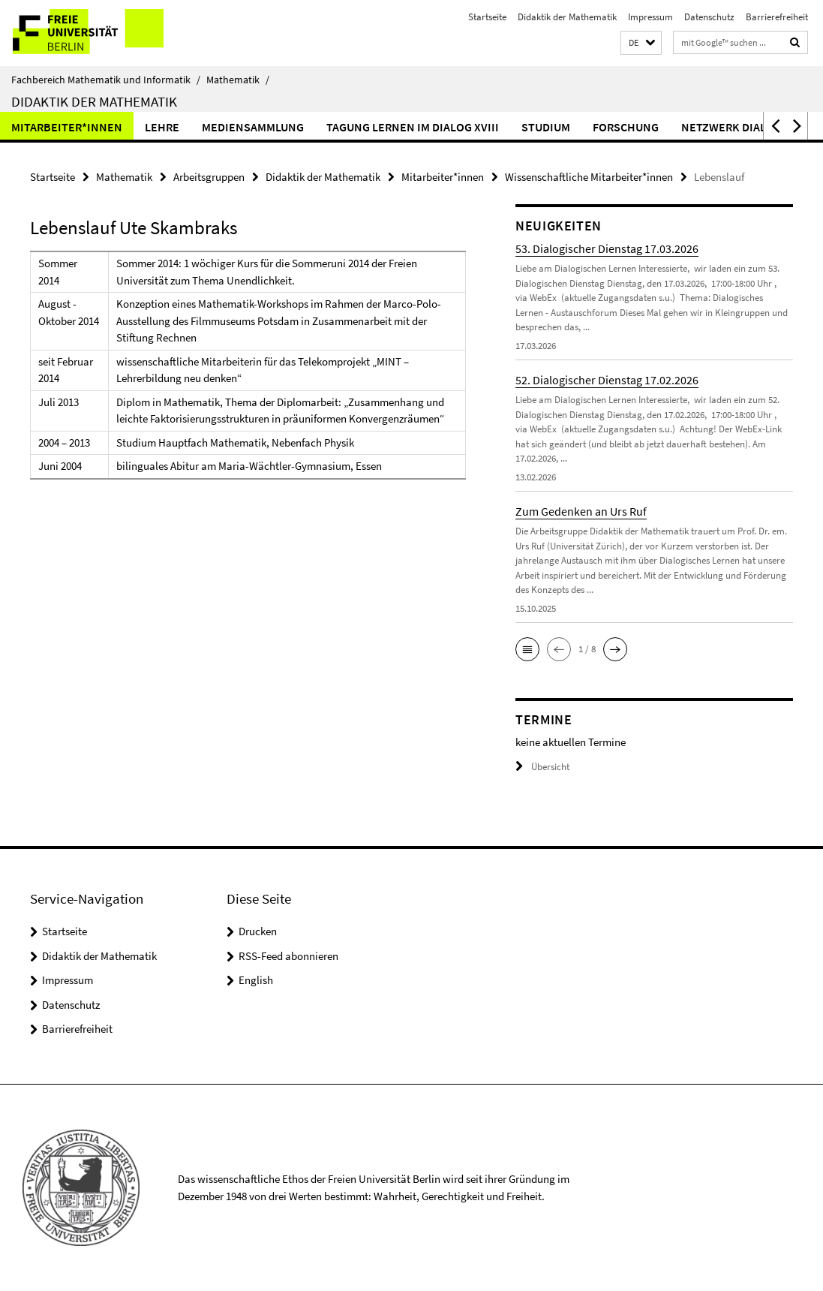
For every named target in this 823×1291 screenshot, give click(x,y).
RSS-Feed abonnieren (288, 956)
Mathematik (237, 79)
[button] (641, 43)
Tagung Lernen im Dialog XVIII (412, 126)
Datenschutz (709, 17)
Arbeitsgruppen (209, 177)
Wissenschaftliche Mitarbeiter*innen (589, 177)
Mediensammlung (253, 126)
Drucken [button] (258, 931)
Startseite (487, 17)
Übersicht (542, 766)
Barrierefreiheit (777, 17)
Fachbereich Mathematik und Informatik (105, 79)
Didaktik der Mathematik (567, 17)
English (256, 980)
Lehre (162, 126)
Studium (545, 126)
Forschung (626, 126)
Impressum (650, 17)
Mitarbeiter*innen (66, 126)
